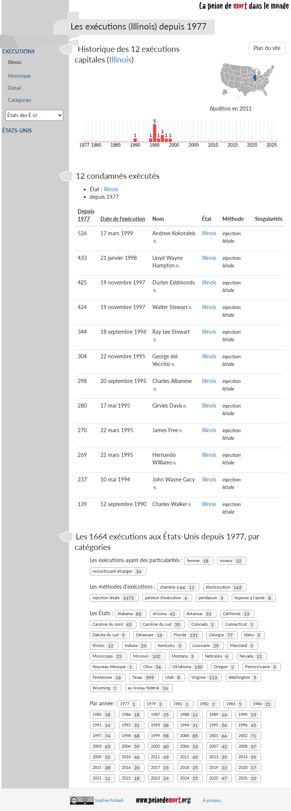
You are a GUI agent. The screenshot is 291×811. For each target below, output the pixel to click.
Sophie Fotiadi (109, 800)
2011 (161, 757)
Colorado (203, 624)
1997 (102, 736)
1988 (190, 714)
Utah (173, 677)
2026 (248, 778)
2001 (219, 736)
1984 (263, 704)
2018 (190, 767)
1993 (161, 725)
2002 (248, 736)
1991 (102, 725)
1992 (132, 725)
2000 (190, 736)
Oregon (225, 667)
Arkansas (200, 614)
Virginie (205, 677)
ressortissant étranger (118, 571)
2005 (161, 746)
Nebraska (217, 656)
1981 (182, 704)
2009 (102, 757)
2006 (190, 746)
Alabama (130, 614)
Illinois (120, 59)
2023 (161, 778)
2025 (219, 778)
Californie (237, 614)
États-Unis (17, 130)
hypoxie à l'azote (254, 598)
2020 (248, 767)
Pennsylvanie (261, 667)
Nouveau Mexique (113, 667)
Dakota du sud (109, 635)
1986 (132, 714)
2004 (132, 746)
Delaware (150, 635)
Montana (184, 656)
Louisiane (206, 645)
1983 (235, 704)
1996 (248, 725)
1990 (248, 714)
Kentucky (170, 645)
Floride (187, 635)
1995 (219, 725)
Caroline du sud (162, 624)
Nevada (251, 656)
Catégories (19, 100)
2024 (190, 778)
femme (199, 561)
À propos (212, 800)
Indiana (137, 645)
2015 (102, 767)
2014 (248, 757)
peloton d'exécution (167, 598)
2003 (102, 746)
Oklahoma (188, 667)
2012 (190, 757)
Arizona (165, 614)
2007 (219, 746)
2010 (132, 757)
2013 (219, 757)
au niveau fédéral (149, 688)
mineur (232, 561)
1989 (219, 714)
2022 (132, 778)
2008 (248, 746)
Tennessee (107, 677)
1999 (161, 736)
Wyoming (105, 688)
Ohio (153, 667)
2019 (219, 767)
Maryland (242, 645)
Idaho (253, 635)
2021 (102, 778)
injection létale (114, 598)
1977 (129, 704)
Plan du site (266, 48)
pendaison (212, 598)
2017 (161, 767)
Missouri (148, 656)
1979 (155, 704)
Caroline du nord (113, 624)
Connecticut (240, 624)
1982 (208, 704)
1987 (161, 714)
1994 (190, 725)
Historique (19, 76)
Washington (243, 677)
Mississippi (108, 656)
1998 (132, 736)
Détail (14, 88)
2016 (132, 767)
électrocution (225, 587)
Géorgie (222, 635)
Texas (144, 677)
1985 (102, 714)
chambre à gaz (178, 587)
